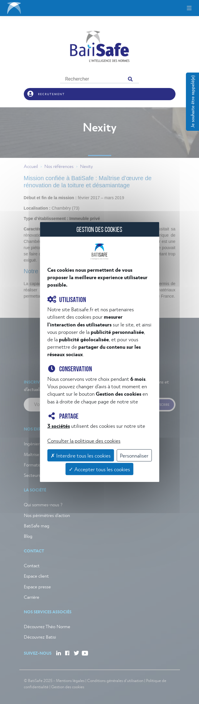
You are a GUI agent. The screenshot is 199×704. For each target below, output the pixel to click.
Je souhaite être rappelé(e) (192, 102)
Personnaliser (134, 455)
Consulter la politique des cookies (83, 440)
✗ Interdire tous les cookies (81, 455)
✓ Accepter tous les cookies (99, 469)
